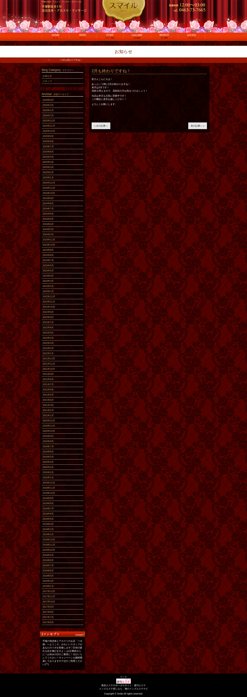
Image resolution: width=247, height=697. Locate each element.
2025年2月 (48, 172)
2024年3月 (48, 229)
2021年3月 (48, 405)
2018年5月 (48, 575)
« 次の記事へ (101, 125)
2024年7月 (48, 208)
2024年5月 (48, 219)
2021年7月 (48, 384)
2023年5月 (48, 270)
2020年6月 (48, 451)
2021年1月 (48, 415)
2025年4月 (48, 162)
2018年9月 (48, 555)
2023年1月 (48, 291)
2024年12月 (49, 182)
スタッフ (109, 36)
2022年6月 (48, 327)
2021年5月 (48, 394)
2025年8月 (48, 141)
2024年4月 (48, 224)
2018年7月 (48, 565)
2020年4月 (48, 462)
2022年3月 (48, 343)
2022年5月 (48, 332)
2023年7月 (48, 260)
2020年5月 (48, 456)
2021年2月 (48, 410)
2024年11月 (49, 188)
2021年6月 (48, 389)
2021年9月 (48, 374)
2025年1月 (48, 177)
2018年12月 (49, 539)
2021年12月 (49, 358)
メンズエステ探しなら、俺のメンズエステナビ (123, 688)
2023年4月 (48, 275)
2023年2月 (48, 286)
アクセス (191, 36)
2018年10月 (49, 550)
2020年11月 (49, 425)
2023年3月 (48, 281)
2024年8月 (48, 203)
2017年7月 (48, 617)
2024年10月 (49, 193)
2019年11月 (49, 487)
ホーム (55, 36)
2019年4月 (48, 524)
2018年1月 (48, 586)
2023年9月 (48, 250)
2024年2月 (48, 234)
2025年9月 (48, 136)
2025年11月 (49, 125)
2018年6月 (48, 570)
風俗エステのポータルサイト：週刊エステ (123, 685)
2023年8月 (48, 255)
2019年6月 (48, 513)
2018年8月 (48, 560)
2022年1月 (48, 353)
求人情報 (164, 36)
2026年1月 (48, 115)
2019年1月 (48, 534)
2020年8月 (48, 441)
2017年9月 (48, 606)
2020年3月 (48, 467)
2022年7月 (48, 322)
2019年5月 (48, 518)
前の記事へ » (197, 125)
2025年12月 (49, 120)
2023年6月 (48, 265)
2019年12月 (49, 482)
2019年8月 (48, 503)
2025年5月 (48, 156)
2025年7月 (48, 146)
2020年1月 (48, 477)
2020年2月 (48, 472)
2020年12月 (49, 420)
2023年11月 (49, 239)
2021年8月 (48, 379)
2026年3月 (48, 105)
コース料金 (82, 36)
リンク (123, 676)
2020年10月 (49, 431)
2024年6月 (48, 213)
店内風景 (137, 36)
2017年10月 (49, 601)
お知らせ (47, 76)
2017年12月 (49, 591)
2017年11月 (49, 596)
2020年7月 (48, 446)
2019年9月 (48, 498)
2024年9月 (48, 198)
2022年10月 (49, 306)
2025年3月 (48, 167)
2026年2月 (48, 110)
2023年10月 (49, 244)
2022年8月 (48, 317)
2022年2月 (48, 348)
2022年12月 (49, 296)
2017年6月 (48, 622)
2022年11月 (49, 301)
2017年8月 (48, 612)
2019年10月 (49, 493)
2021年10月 (49, 369)
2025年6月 (48, 151)
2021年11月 (49, 363)
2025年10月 (49, 131)
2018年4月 (48, 581)
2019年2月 (48, 529)
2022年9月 (48, 312)
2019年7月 (48, 508)
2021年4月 (48, 400)
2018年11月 (49, 544)
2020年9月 (48, 436)
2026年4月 (48, 100)
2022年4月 (48, 337)
